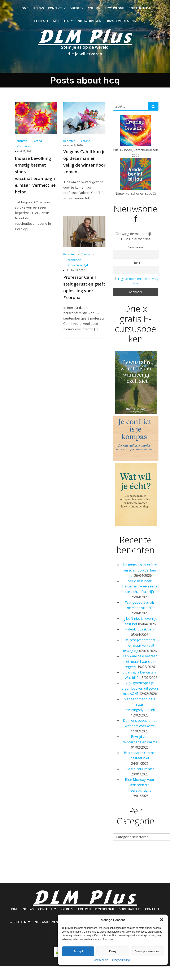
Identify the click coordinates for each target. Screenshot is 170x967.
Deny (112, 951)
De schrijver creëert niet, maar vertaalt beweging (139, 646)
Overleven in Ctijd (76, 266)
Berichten (21, 141)
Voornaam (135, 248)
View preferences (147, 951)
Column (94, 8)
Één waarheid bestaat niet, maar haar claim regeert (140, 662)
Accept (78, 951)
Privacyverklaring (120, 960)
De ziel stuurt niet (140, 769)
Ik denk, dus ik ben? (139, 630)
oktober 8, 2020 (73, 146)
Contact (41, 21)
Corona (37, 141)
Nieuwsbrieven (89, 21)
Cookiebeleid (101, 960)
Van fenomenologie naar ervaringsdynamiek (139, 705)
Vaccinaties (24, 147)
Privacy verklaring (120, 21)
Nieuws (38, 8)
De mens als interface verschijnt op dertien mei (140, 570)
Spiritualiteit (140, 8)
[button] (162, 920)
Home (23, 8)
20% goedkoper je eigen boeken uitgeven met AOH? (140, 689)
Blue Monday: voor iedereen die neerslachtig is (139, 785)
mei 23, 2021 (24, 152)
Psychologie (115, 8)
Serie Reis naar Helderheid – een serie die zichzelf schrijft (139, 587)
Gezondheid (73, 260)
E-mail (135, 263)
